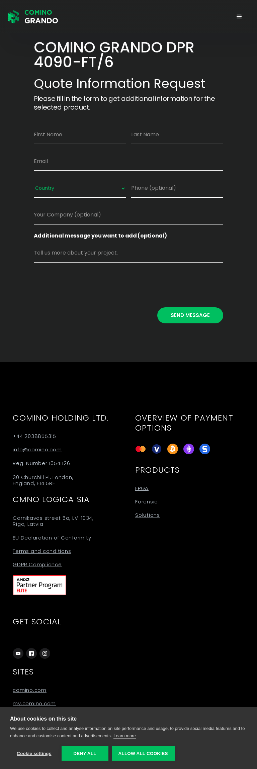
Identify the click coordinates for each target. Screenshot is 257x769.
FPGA (142, 488)
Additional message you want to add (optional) (100, 236)
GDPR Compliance (37, 564)
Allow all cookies (143, 753)
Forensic (146, 501)
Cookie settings (34, 753)
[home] (33, 16)
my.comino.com (34, 703)
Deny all (84, 753)
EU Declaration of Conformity (52, 538)
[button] (239, 17)
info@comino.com (37, 449)
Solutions (147, 515)
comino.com (30, 690)
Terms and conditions (42, 551)
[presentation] (85, 284)
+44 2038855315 (34, 436)
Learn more (124, 735)
